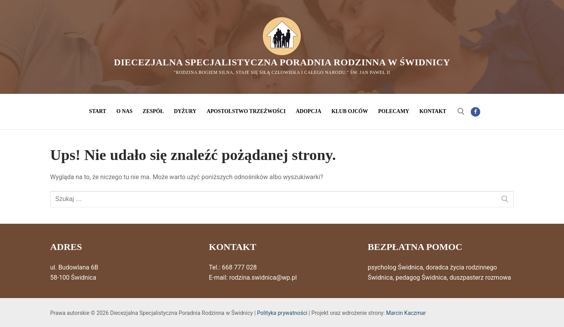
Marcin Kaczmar (406, 313)
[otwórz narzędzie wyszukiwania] (461, 111)
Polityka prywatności (282, 313)
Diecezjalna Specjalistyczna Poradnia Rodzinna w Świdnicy (282, 62)
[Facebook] (475, 111)
